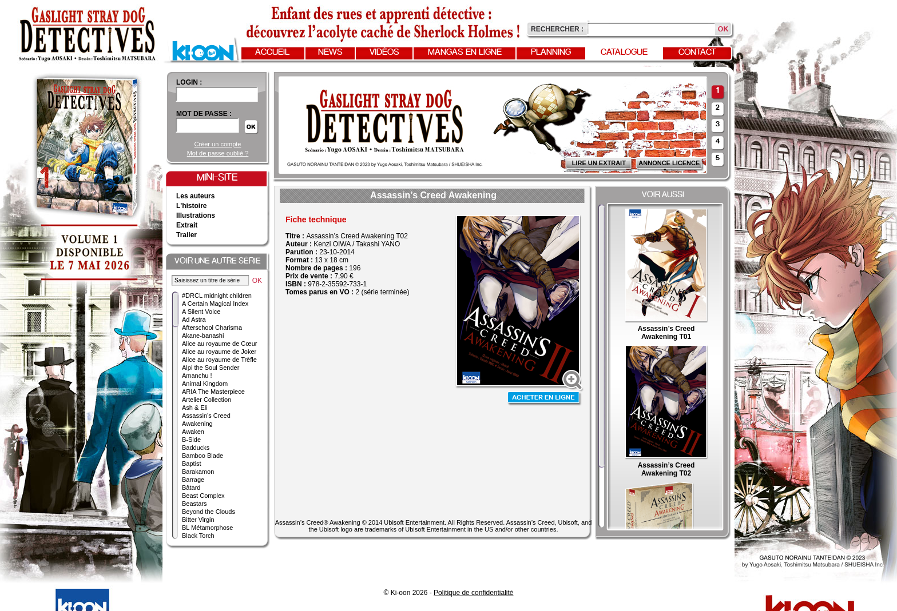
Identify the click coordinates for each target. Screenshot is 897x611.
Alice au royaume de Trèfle (219, 359)
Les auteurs (195, 196)
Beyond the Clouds (208, 511)
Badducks (195, 447)
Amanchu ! (197, 375)
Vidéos (384, 53)
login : (189, 82)
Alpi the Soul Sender (210, 367)
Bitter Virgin (198, 519)
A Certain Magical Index (215, 303)
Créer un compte (218, 144)
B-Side (191, 439)
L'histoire (191, 206)
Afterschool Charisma (212, 327)
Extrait (186, 225)
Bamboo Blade (202, 455)
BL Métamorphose (207, 527)
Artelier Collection (206, 399)
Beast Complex (203, 495)
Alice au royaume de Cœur (219, 343)
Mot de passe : (204, 114)
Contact (697, 53)
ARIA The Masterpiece (213, 391)
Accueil (272, 53)
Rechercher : (557, 29)
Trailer (186, 235)
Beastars (194, 503)
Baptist (191, 463)
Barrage (193, 479)
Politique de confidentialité (473, 593)
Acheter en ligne (544, 399)
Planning (551, 53)
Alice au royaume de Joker (219, 351)
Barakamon (198, 471)
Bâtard (191, 487)
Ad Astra (194, 319)
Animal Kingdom (205, 383)
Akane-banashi (203, 335)
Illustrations (195, 215)
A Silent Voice (201, 311)
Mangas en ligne (465, 53)
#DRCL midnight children (217, 295)
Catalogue (624, 53)
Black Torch (198, 535)
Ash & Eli (195, 407)
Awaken (193, 431)
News (330, 53)
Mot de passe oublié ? (218, 153)
